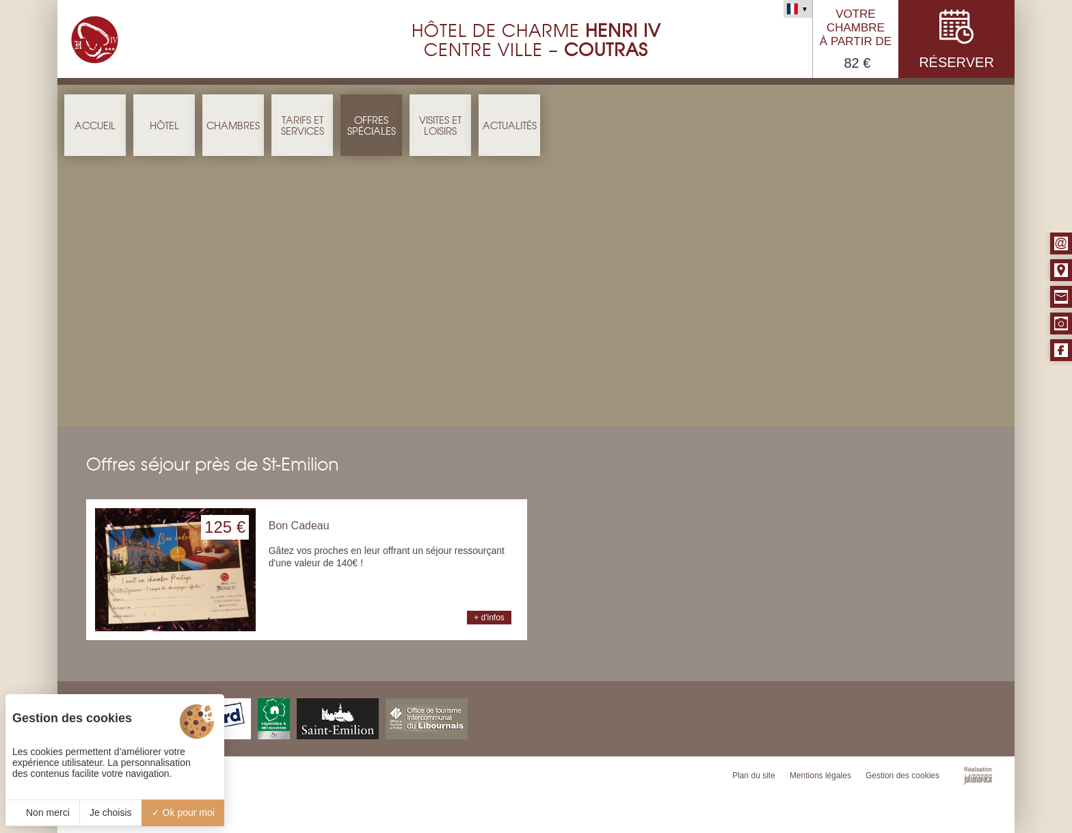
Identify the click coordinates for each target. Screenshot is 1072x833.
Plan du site (753, 775)
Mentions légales (820, 775)
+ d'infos (489, 617)
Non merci (42, 812)
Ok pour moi (183, 812)
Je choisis (110, 812)
